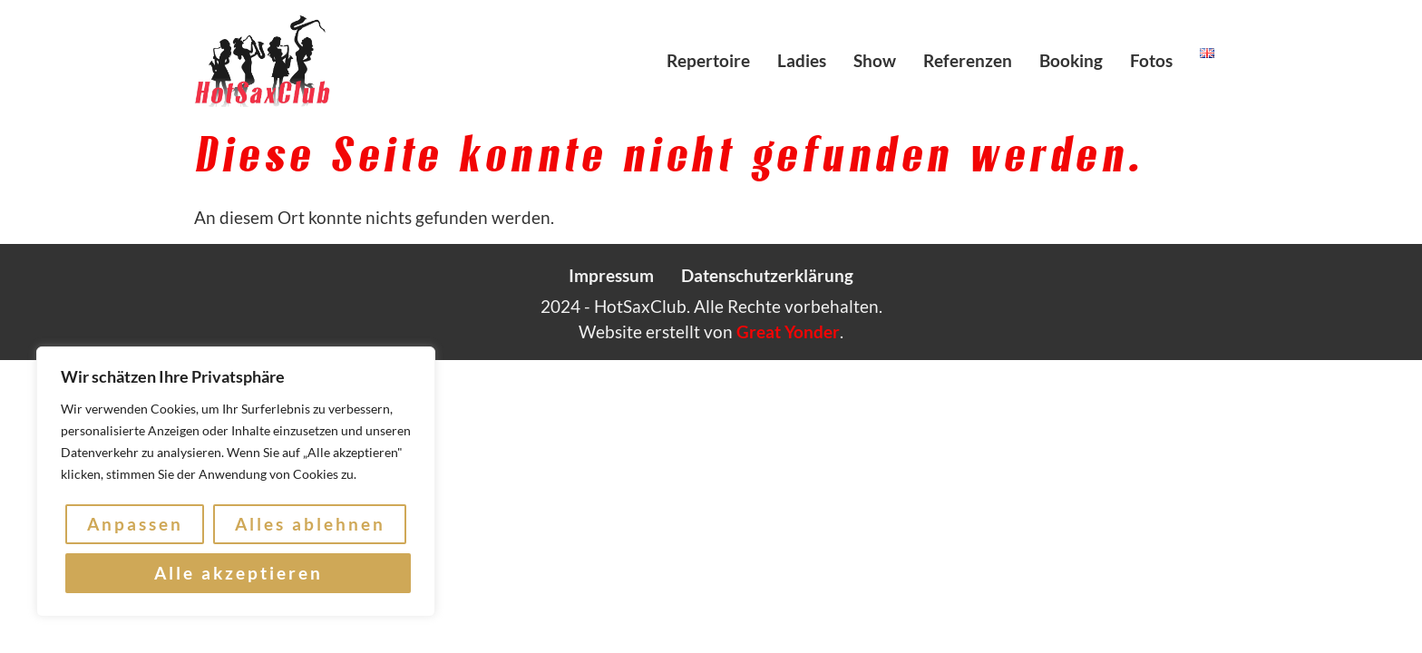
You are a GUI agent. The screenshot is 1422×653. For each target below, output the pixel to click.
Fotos (1151, 60)
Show (874, 60)
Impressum (611, 275)
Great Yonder (788, 331)
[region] (235, 481)
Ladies (801, 60)
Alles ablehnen (310, 523)
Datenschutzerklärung (767, 275)
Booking (1071, 60)
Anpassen (135, 523)
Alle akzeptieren (238, 572)
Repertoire (708, 60)
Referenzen (967, 60)
